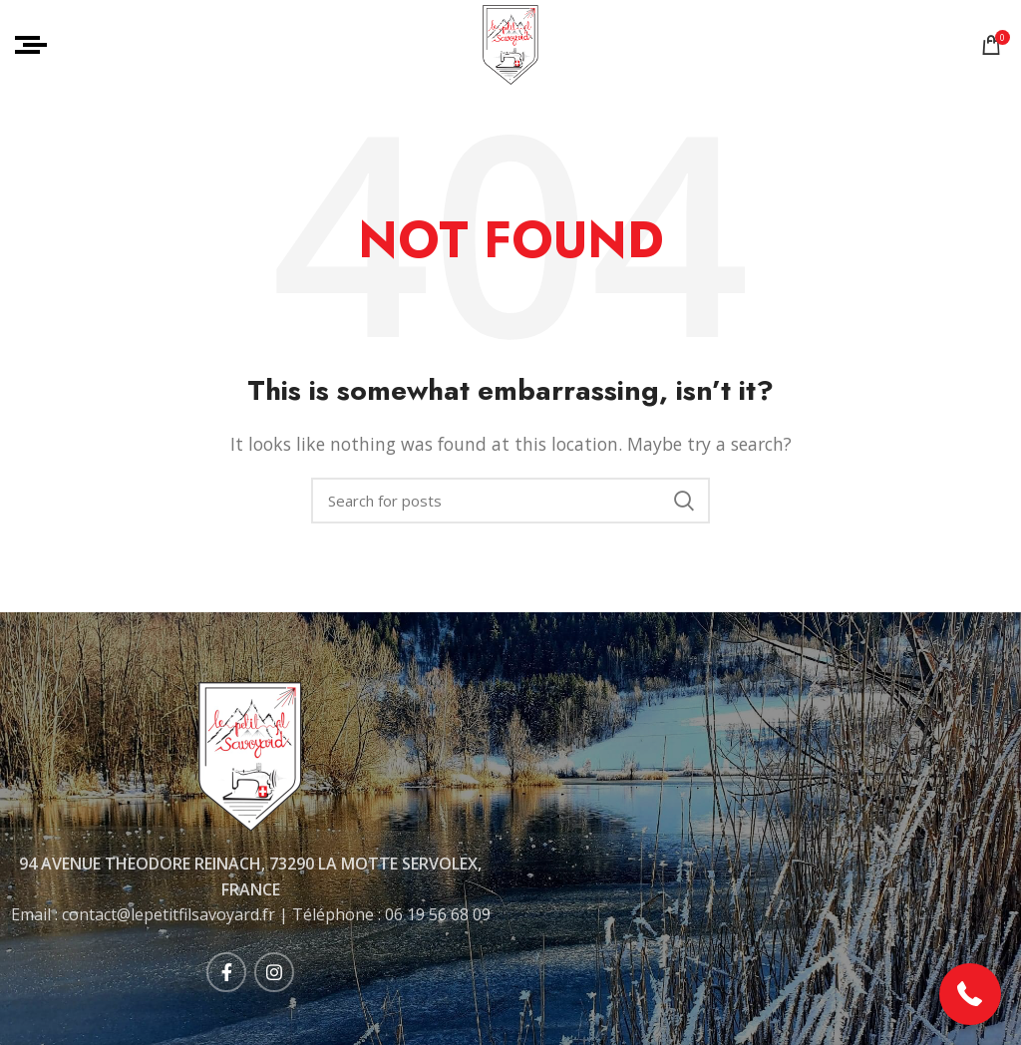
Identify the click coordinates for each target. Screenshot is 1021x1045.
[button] (970, 994)
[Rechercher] (510, 500)
